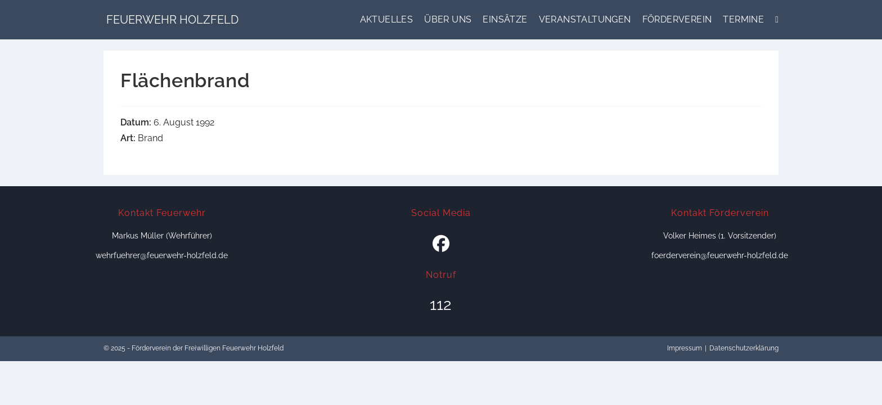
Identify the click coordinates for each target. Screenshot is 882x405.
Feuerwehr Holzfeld (172, 19)
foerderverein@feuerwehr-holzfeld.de (719, 255)
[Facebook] (441, 244)
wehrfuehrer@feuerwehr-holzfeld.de (162, 255)
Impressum (684, 348)
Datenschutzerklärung (743, 348)
